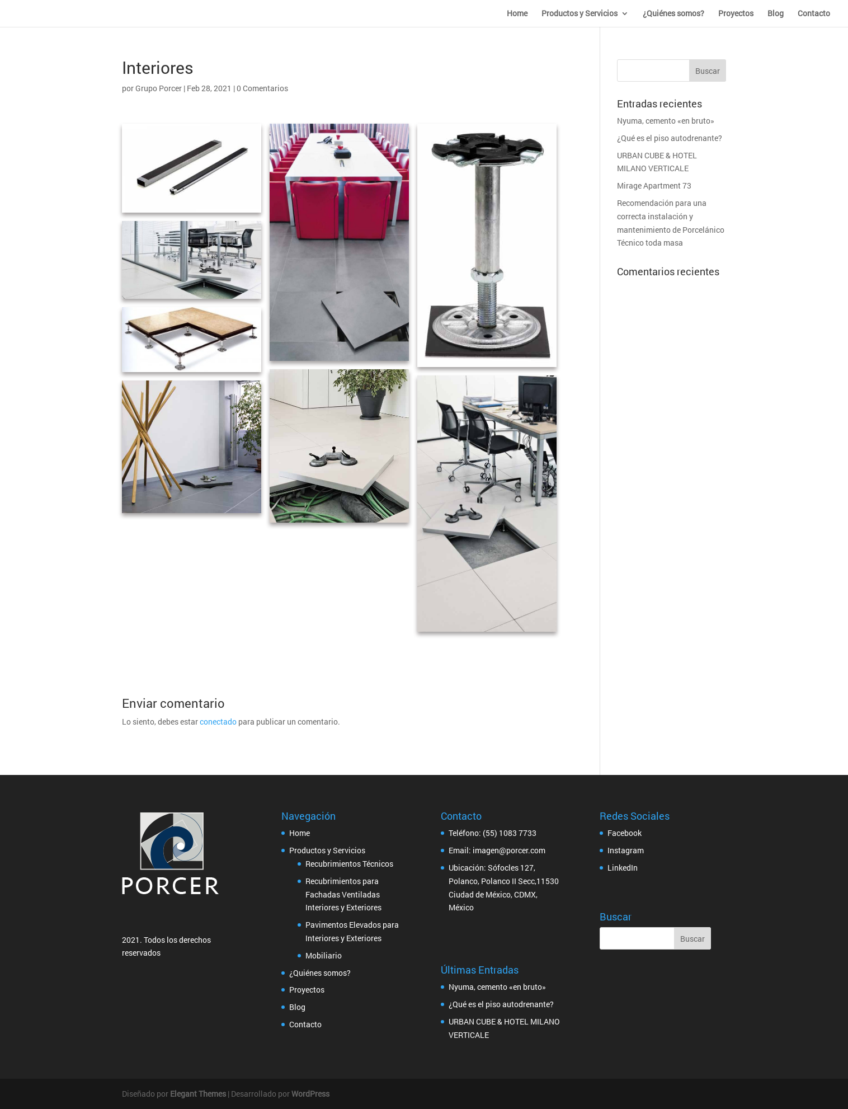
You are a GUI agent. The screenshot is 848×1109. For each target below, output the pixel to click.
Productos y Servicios (579, 14)
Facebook (624, 833)
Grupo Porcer (158, 88)
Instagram (625, 850)
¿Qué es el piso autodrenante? (669, 138)
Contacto (814, 14)
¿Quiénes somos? (673, 14)
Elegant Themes (198, 1093)
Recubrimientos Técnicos (349, 863)
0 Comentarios (262, 88)
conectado (218, 721)
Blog (775, 14)
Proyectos (735, 14)
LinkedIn (622, 867)
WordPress (310, 1093)
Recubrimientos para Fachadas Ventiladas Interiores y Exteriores (343, 894)
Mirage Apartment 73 (654, 185)
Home (517, 14)
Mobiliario (323, 955)
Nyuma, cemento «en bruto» (665, 120)
